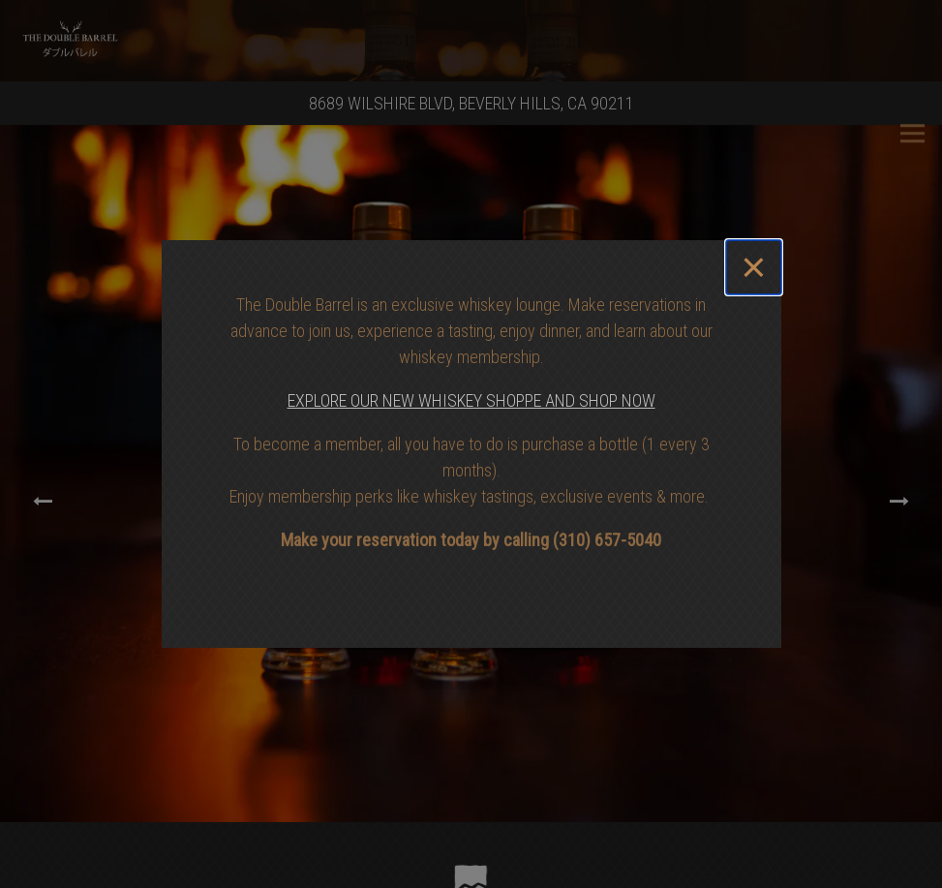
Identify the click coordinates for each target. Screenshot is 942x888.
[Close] (753, 267)
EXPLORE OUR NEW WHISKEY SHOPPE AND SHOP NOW (471, 400)
